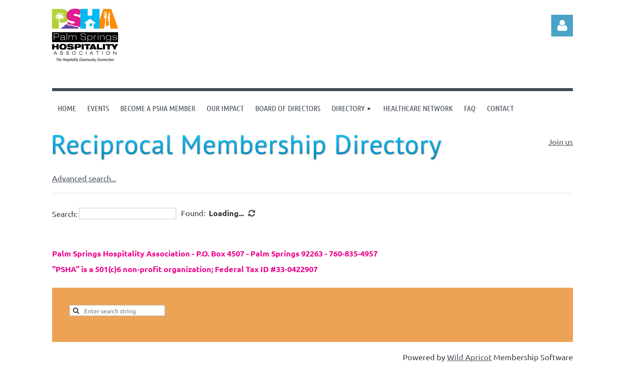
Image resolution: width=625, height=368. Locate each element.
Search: (64, 213)
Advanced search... (84, 178)
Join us (560, 141)
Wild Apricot (469, 356)
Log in (562, 25)
